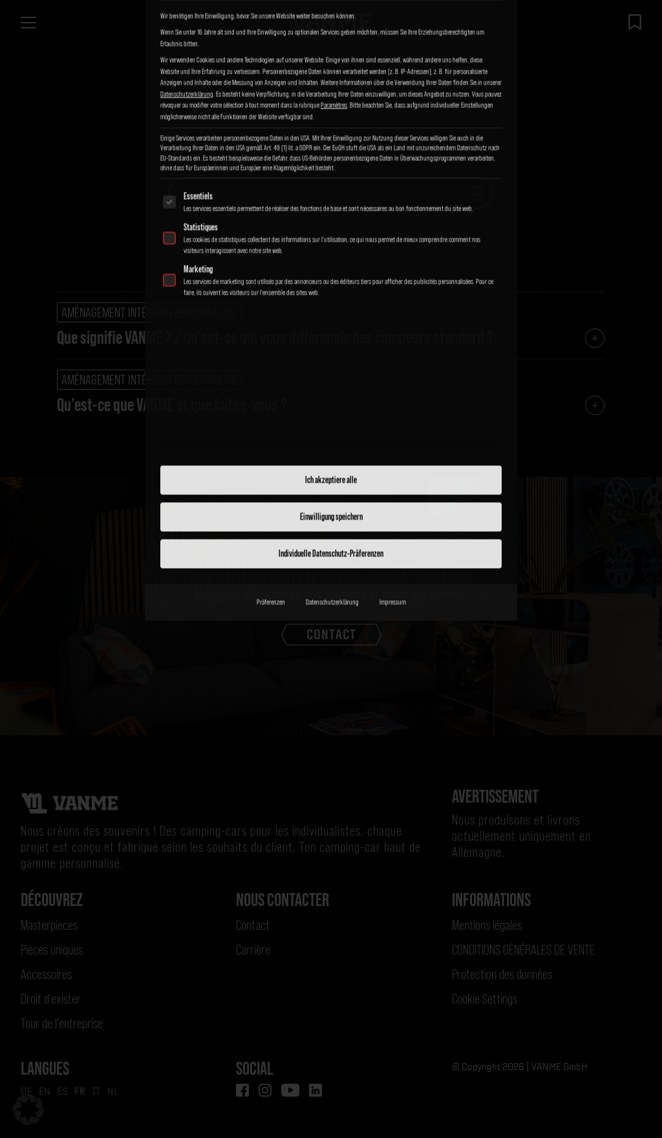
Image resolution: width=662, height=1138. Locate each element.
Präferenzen (271, 408)
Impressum (392, 408)
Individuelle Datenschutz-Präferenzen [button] (331, 360)
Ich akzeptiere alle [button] (331, 286)
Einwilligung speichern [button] (331, 323)
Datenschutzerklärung (332, 408)
